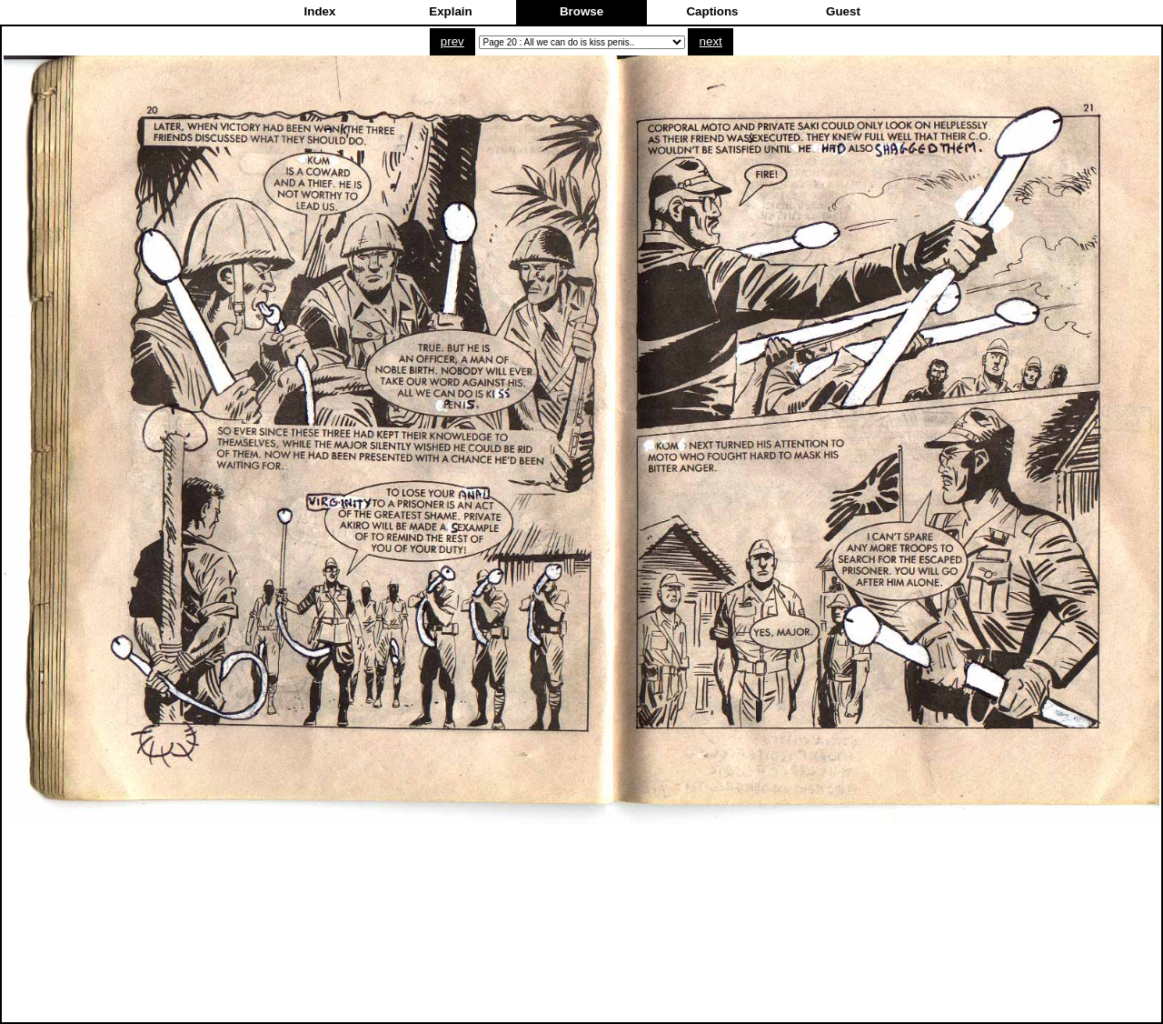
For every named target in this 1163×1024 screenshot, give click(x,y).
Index (320, 11)
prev (452, 41)
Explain (450, 11)
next (711, 41)
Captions (712, 11)
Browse (581, 11)
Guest (843, 11)
